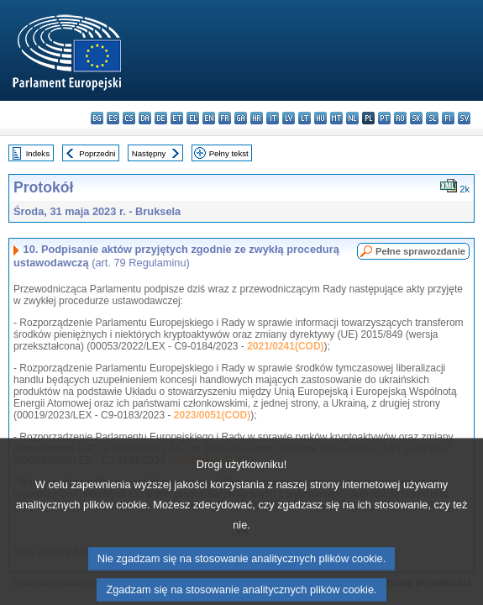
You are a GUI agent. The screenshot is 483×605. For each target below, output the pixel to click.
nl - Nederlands (352, 118)
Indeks (38, 153)
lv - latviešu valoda (288, 118)
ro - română (400, 118)
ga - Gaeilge (240, 118)
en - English (208, 118)
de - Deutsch (161, 118)
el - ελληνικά (192, 118)
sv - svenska (464, 118)
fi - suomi (448, 118)
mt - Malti (336, 118)
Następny (149, 153)
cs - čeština (129, 118)
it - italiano (272, 118)
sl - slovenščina (432, 118)
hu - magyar (320, 118)
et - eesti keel (177, 118)
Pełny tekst (229, 153)
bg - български (97, 118)
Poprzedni (97, 153)
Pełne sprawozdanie (420, 251)
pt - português (384, 118)
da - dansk (145, 118)
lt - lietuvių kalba (304, 118)
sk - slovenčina (416, 118)
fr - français (224, 118)
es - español (113, 118)
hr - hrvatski (256, 118)
